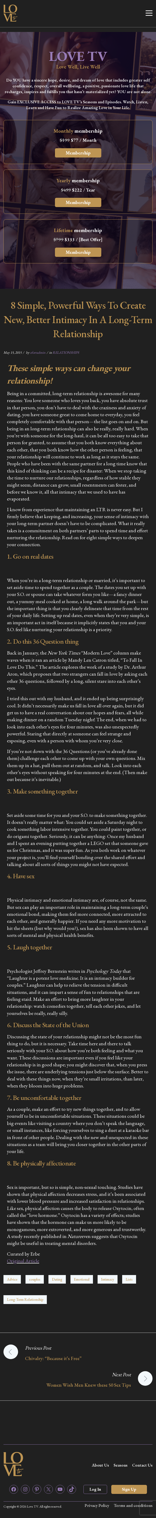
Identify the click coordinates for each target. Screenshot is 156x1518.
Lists (129, 1279)
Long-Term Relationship (25, 1299)
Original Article (23, 1260)
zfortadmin (37, 352)
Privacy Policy (97, 1505)
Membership (78, 153)
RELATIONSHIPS (66, 352)
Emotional (81, 1279)
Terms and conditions (133, 1505)
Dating (57, 1279)
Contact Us (142, 1465)
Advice (12, 1279)
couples (34, 1279)
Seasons (120, 1465)
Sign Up (129, 1489)
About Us (100, 1465)
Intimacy (107, 1279)
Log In (95, 1489)
